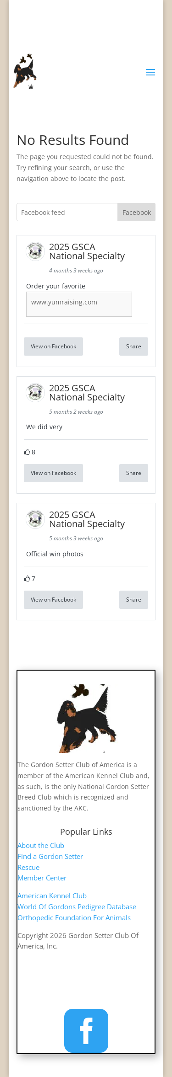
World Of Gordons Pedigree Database (76, 906)
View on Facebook (53, 346)
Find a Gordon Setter (50, 856)
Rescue (28, 867)
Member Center (42, 877)
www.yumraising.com (64, 302)
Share (133, 346)
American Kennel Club (52, 895)
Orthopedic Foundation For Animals (74, 917)
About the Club (40, 845)
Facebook (136, 212)
